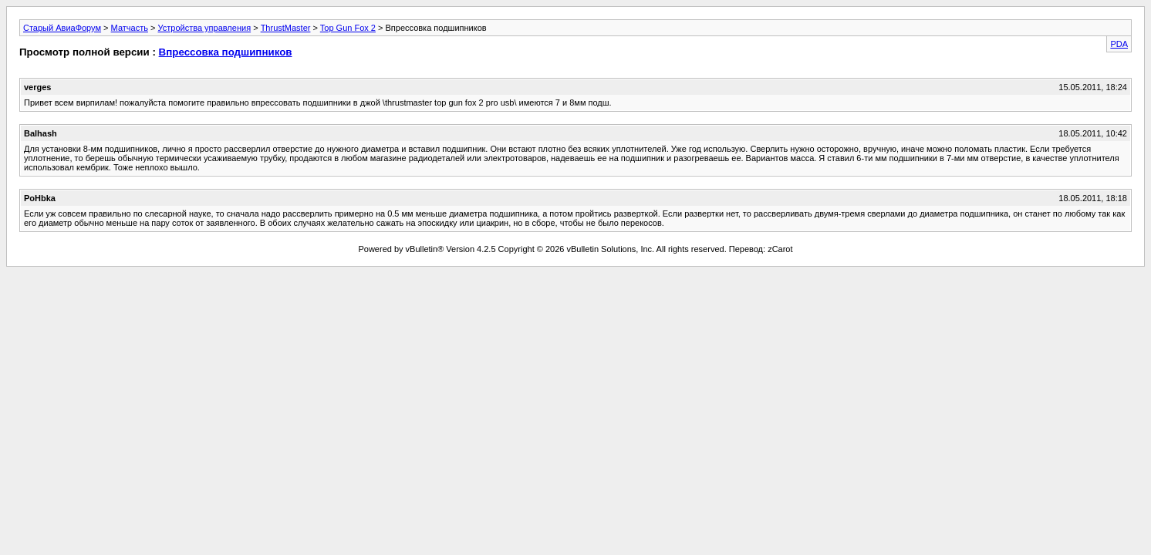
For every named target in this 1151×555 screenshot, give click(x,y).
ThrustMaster (286, 27)
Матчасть (129, 27)
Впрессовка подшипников (225, 52)
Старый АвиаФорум (62, 27)
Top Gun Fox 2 (348, 27)
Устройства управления (204, 27)
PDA (1119, 44)
